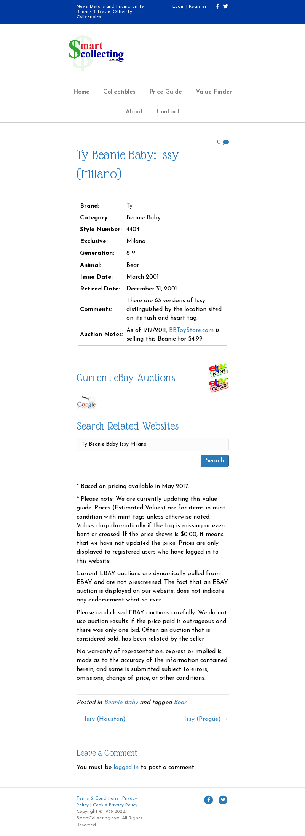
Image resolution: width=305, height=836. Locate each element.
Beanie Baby (121, 703)
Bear (180, 703)
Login (178, 6)
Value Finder (214, 92)
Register (197, 6)
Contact (168, 112)
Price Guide (165, 92)
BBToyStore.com (191, 330)
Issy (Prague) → (206, 719)
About (134, 112)
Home (81, 92)
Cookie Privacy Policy (115, 805)
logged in (126, 768)
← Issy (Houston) (101, 719)
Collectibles (119, 92)
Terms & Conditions (97, 798)
